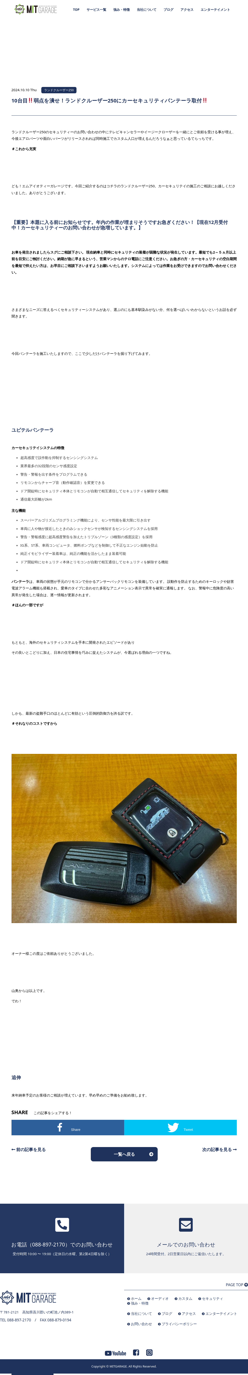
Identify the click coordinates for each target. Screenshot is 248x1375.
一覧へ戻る (124, 1154)
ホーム (136, 1298)
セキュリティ (212, 1298)
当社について (146, 9)
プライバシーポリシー (179, 1323)
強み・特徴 (121, 9)
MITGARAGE (118, 1366)
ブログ (168, 9)
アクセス (187, 9)
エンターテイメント (215, 9)
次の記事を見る (219, 1149)
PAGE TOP (237, 1284)
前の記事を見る (28, 1149)
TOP (76, 9)
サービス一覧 (96, 9)
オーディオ (160, 1298)
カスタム (185, 1298)
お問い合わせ (141, 1323)
